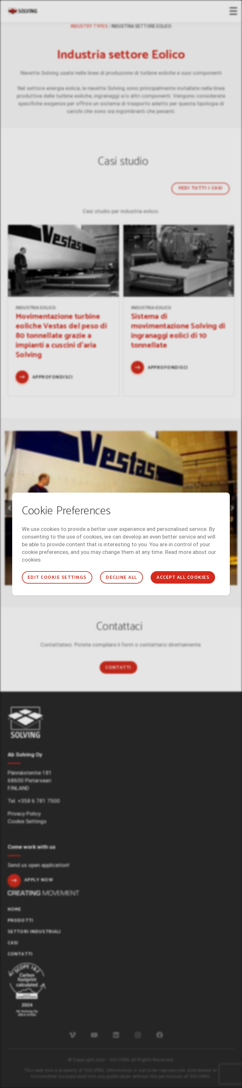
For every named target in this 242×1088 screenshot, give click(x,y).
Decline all (121, 577)
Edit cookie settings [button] (57, 577)
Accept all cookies (182, 577)
